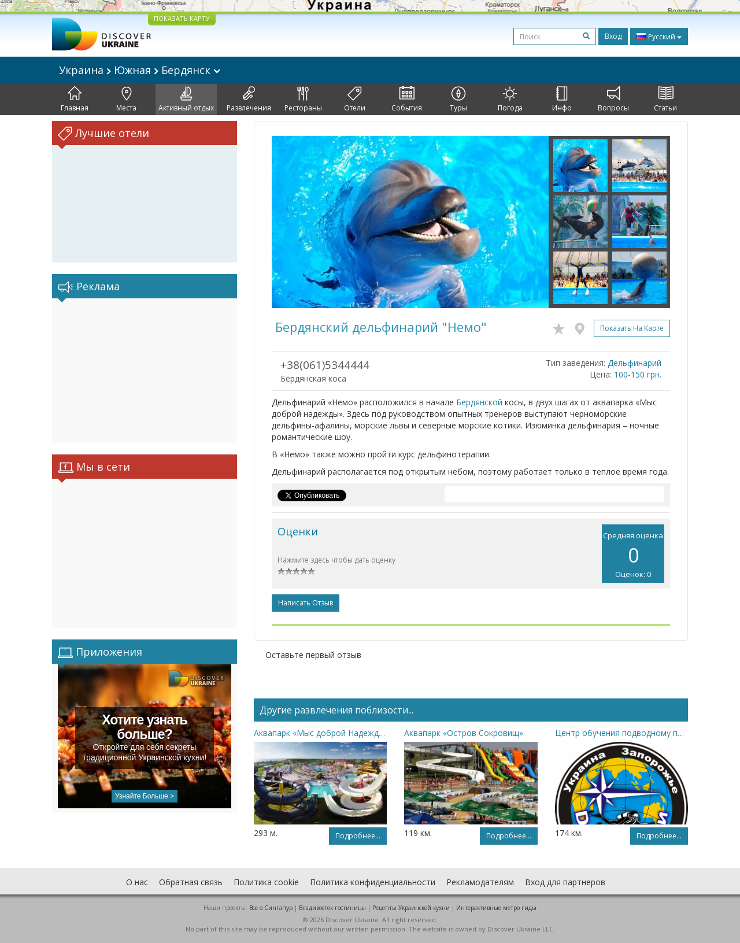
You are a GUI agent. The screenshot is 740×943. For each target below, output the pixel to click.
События (406, 99)
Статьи (665, 99)
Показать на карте (632, 328)
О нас (137, 882)
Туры (458, 99)
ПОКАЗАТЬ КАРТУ (182, 18)
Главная (74, 99)
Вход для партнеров (565, 882)
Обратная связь (191, 882)
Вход (613, 36)
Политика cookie (266, 882)
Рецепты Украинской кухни (411, 908)
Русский (659, 36)
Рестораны (303, 99)
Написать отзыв (305, 603)
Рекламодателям (480, 882)
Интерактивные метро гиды (496, 908)
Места (126, 99)
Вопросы (613, 99)
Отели (354, 99)
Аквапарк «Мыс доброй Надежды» (320, 732)
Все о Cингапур (271, 908)
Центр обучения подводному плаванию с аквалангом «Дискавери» (621, 732)
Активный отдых (186, 99)
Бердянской (479, 402)
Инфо (562, 99)
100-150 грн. (637, 374)
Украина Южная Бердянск (139, 70)
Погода (510, 99)
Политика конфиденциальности (372, 882)
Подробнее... (357, 836)
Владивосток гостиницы (332, 908)
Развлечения (249, 99)
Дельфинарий (634, 362)
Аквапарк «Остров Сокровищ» (463, 732)
